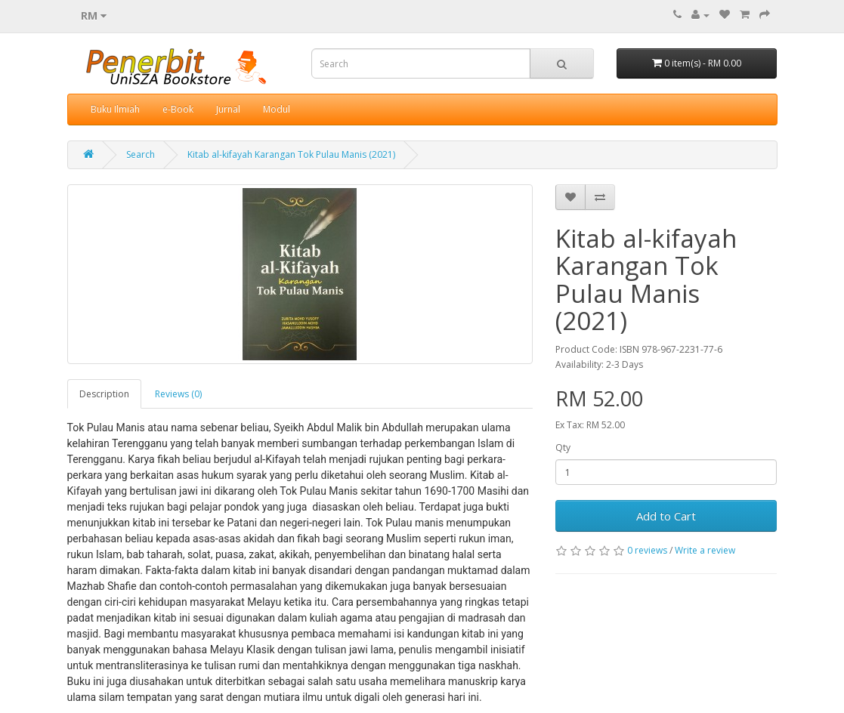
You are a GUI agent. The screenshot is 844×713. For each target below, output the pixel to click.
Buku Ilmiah (115, 109)
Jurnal (228, 109)
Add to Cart (666, 515)
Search (140, 154)
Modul (276, 109)
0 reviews (647, 550)
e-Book (177, 109)
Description (104, 393)
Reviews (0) (178, 393)
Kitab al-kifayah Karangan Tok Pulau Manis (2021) (291, 154)
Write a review (705, 550)
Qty (562, 447)
